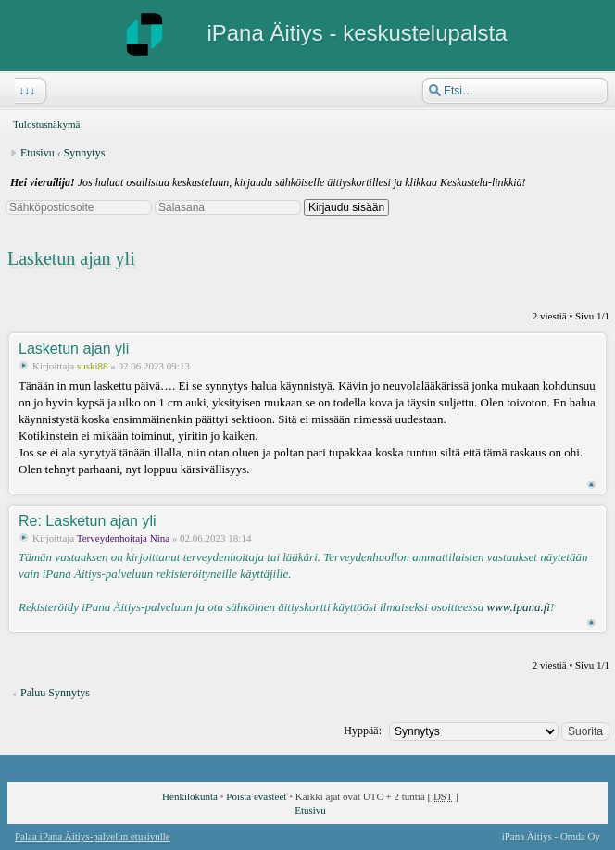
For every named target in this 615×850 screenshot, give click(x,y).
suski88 (92, 365)
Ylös (591, 485)
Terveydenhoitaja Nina (123, 538)
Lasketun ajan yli (71, 258)
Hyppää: (363, 730)
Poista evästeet (256, 796)
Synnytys (85, 152)
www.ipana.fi (517, 607)
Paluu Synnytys (55, 692)
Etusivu (37, 152)
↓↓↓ (25, 91)
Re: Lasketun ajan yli (88, 521)
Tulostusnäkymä (46, 124)
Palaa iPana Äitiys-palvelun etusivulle (92, 836)
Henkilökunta (190, 796)
